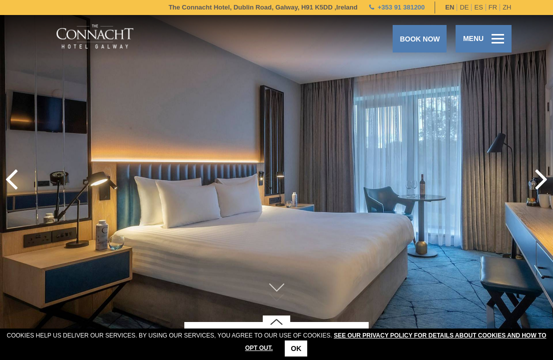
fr (493, 7)
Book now (420, 39)
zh (507, 7)
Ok (296, 348)
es (478, 7)
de (464, 7)
